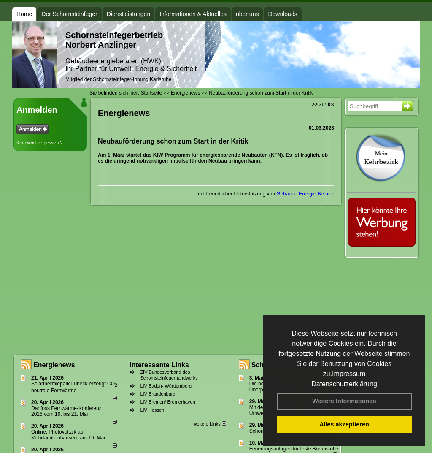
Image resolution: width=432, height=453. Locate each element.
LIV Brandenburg (157, 393)
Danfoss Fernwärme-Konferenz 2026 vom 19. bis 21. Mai (66, 411)
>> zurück (323, 104)
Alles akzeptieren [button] (344, 424)
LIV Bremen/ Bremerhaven (167, 401)
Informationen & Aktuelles (193, 14)
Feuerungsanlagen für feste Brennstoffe (293, 449)
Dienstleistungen (129, 14)
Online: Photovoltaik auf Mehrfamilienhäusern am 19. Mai (68, 435)
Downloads (282, 14)
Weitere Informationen (344, 401)
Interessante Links (159, 365)
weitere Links (209, 423)
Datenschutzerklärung (344, 384)
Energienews (54, 365)
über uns (247, 14)
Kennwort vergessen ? (39, 142)
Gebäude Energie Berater (305, 194)
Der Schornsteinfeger (69, 14)
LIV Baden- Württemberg (166, 385)
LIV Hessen (152, 409)
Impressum (348, 373)
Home (24, 14)
